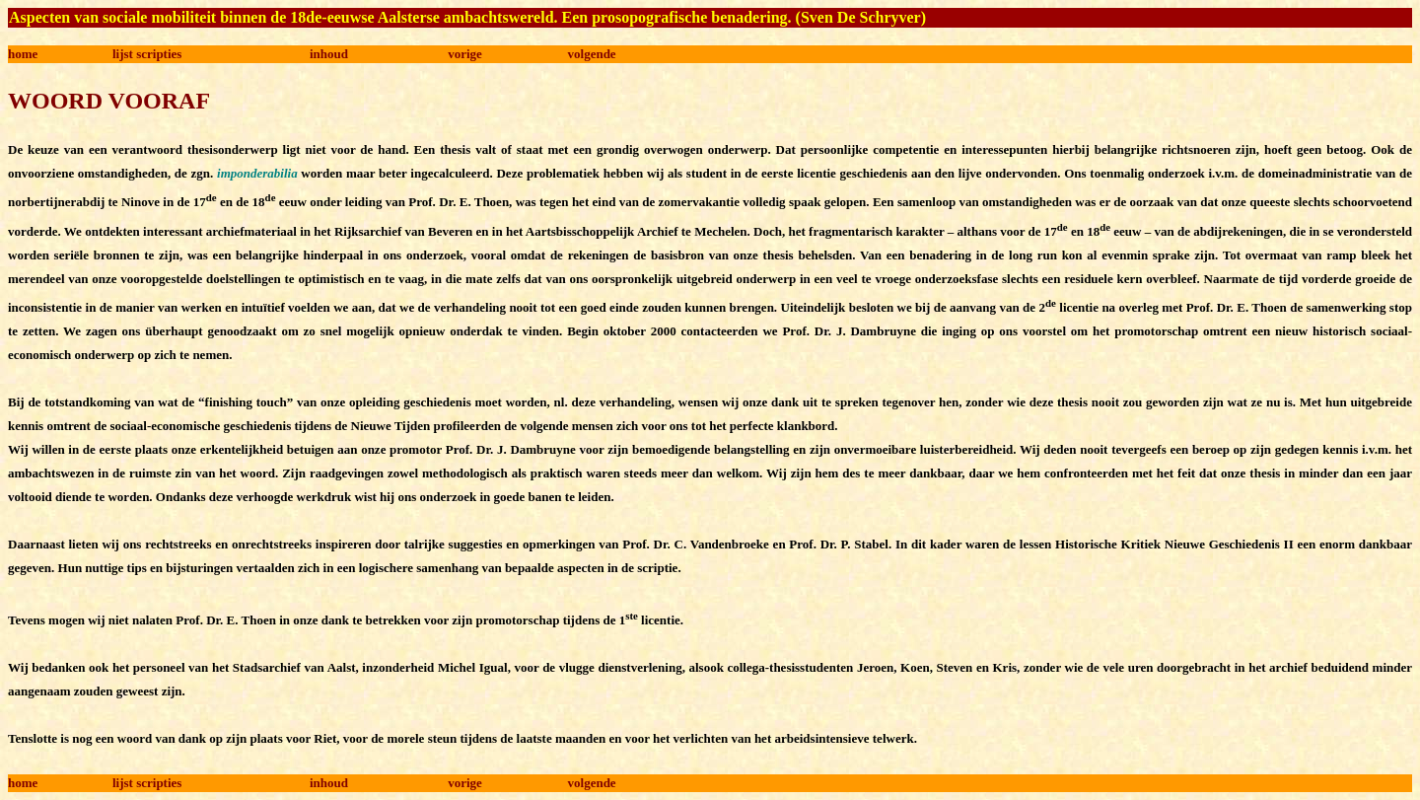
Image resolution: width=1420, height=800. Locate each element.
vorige (465, 53)
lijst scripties (146, 53)
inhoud (329, 53)
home (22, 53)
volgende (592, 53)
